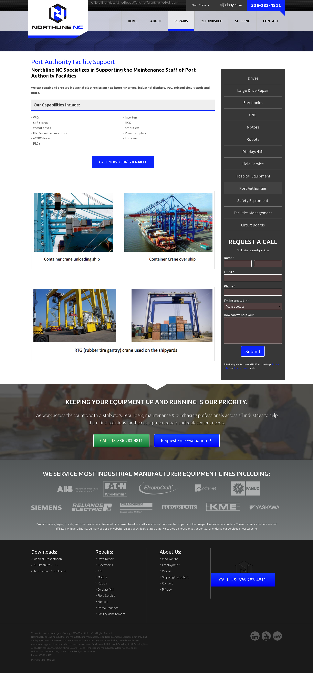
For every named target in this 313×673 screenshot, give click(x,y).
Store (231, 5)
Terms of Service (241, 368)
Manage (51, 659)
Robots (253, 139)
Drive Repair (106, 559)
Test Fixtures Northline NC (50, 571)
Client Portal (200, 5)
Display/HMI (252, 151)
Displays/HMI (106, 589)
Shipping (242, 21)
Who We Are (170, 559)
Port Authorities (108, 608)
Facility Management (111, 614)
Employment (170, 565)
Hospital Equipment (253, 176)
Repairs (181, 21)
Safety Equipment (252, 200)
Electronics (252, 102)
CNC (253, 114)
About (156, 21)
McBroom (170, 2)
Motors (253, 127)
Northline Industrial (105, 2)
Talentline (152, 2)
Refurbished (211, 21)
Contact (271, 21)
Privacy (167, 589)
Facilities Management (253, 212)
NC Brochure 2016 (46, 565)
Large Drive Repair (253, 90)
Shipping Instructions (175, 577)
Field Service (253, 163)
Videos (166, 571)
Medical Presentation (48, 559)
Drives (253, 78)
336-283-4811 (266, 5)
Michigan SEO (38, 659)
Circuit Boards (253, 224)
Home (133, 21)
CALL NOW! (123, 161)
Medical (103, 602)
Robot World (131, 2)
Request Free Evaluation (187, 440)
